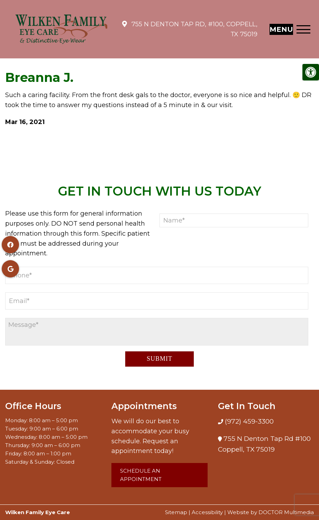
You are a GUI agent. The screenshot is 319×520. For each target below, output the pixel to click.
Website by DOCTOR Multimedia (270, 512)
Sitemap (176, 512)
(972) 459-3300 (248, 421)
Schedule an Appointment (141, 474)
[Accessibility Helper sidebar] (310, 72)
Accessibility (207, 512)
